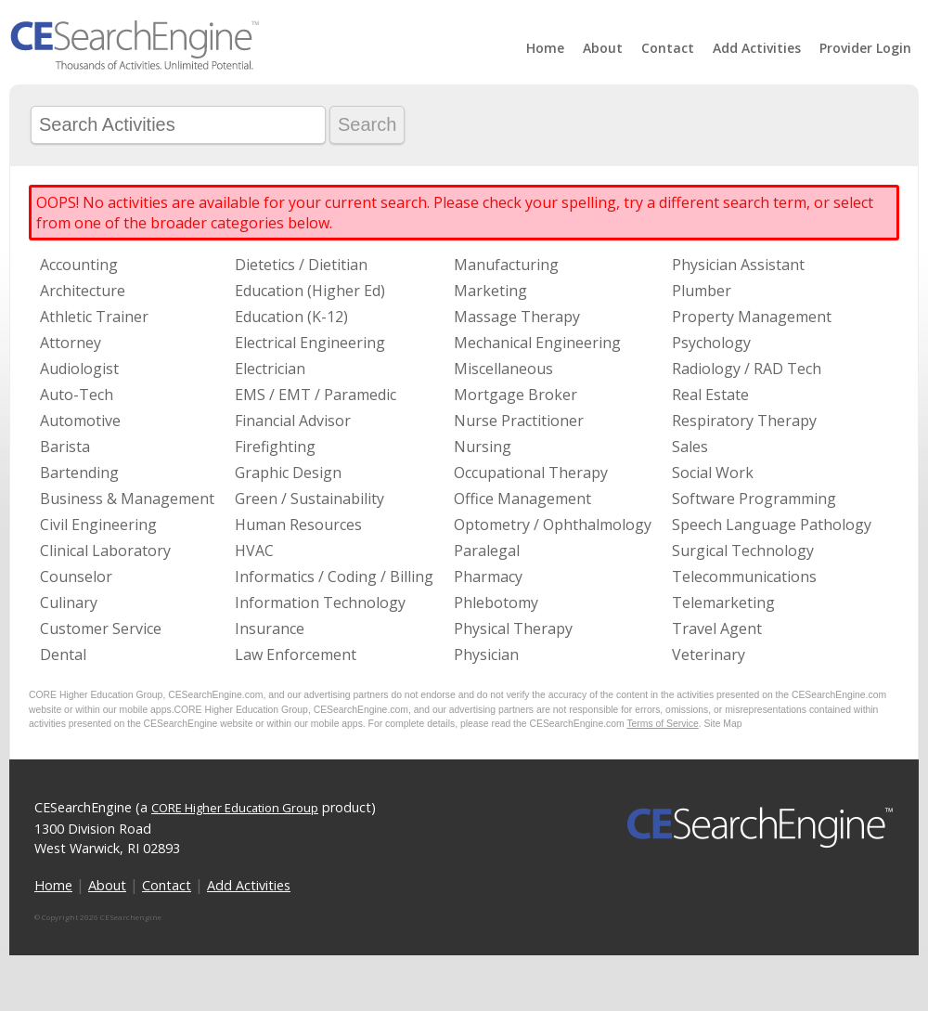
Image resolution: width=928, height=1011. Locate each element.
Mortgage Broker (515, 394)
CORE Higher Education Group (234, 807)
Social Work (713, 472)
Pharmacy (488, 576)
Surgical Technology (743, 550)
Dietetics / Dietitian (301, 264)
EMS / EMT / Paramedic (315, 394)
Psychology (711, 342)
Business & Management (127, 498)
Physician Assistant (738, 264)
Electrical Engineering (310, 342)
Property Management (751, 316)
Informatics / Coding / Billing (334, 576)
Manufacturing (506, 264)
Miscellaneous (503, 368)
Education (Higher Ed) (310, 290)
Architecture (82, 290)
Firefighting (275, 446)
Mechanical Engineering (537, 342)
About (603, 48)
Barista (65, 446)
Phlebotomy (496, 602)
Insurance (269, 628)
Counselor (76, 576)
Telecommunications (744, 576)
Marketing (490, 290)
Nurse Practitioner (519, 420)
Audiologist (79, 368)
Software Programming (754, 498)
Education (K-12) (291, 316)
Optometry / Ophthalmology (552, 524)
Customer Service (100, 628)
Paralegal (487, 550)
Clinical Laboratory (105, 550)
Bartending (79, 472)
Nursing (482, 446)
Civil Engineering (98, 524)
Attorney (70, 342)
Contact (667, 48)
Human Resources (298, 524)
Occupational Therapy (531, 472)
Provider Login (865, 48)
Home (545, 48)
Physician (486, 654)
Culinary (68, 602)
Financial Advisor (293, 420)
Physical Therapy (513, 628)
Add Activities (757, 48)
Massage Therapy (517, 316)
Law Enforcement (295, 654)
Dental (63, 654)
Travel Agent (717, 628)
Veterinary (708, 654)
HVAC (254, 550)
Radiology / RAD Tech (746, 368)
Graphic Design (288, 472)
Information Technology (320, 602)
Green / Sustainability (309, 498)
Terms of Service (662, 724)
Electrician (270, 368)
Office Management (522, 498)
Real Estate (710, 394)
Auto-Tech (76, 394)
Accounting (79, 264)
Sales (690, 446)
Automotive (80, 420)
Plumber (701, 290)
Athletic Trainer (94, 316)
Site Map (723, 724)
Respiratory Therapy (744, 420)
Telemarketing (723, 602)
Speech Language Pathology (771, 524)
